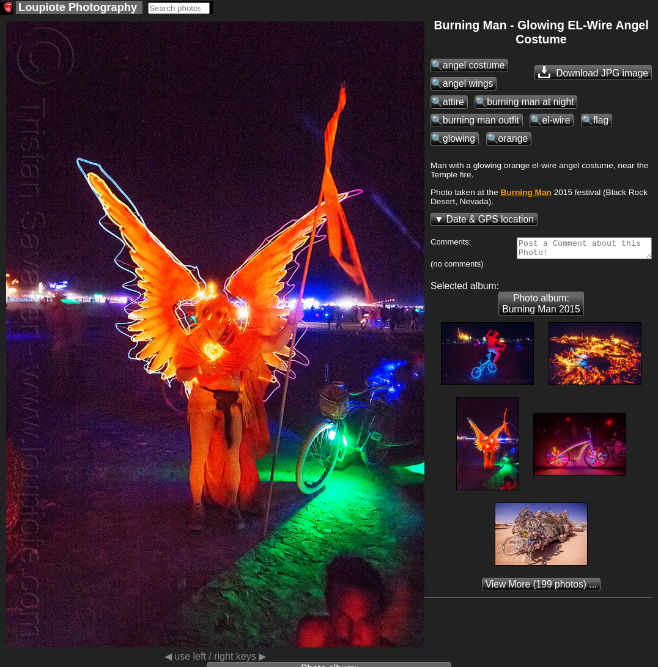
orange (513, 138)
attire (453, 102)
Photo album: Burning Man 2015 (541, 307)
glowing (459, 138)
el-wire (556, 120)
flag (600, 120)
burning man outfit (481, 120)
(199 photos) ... (541, 588)
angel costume (474, 65)
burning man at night (530, 102)
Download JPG (593, 72)
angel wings (468, 83)
